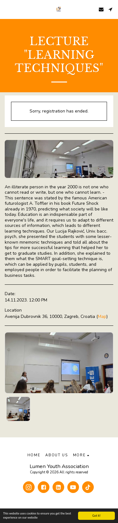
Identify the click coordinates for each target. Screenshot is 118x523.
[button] (7, 9)
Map (102, 316)
